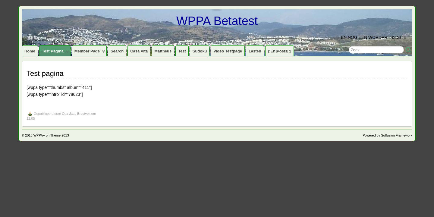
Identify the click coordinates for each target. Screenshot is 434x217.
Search (117, 51)
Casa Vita (139, 51)
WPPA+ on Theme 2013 (51, 135)
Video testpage (227, 51)
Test (182, 51)
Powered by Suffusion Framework (387, 135)
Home (29, 51)
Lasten (255, 51)
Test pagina (55, 52)
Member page (89, 52)
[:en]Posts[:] (279, 51)
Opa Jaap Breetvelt (76, 113)
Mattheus (162, 51)
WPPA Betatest (217, 20)
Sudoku (200, 51)
